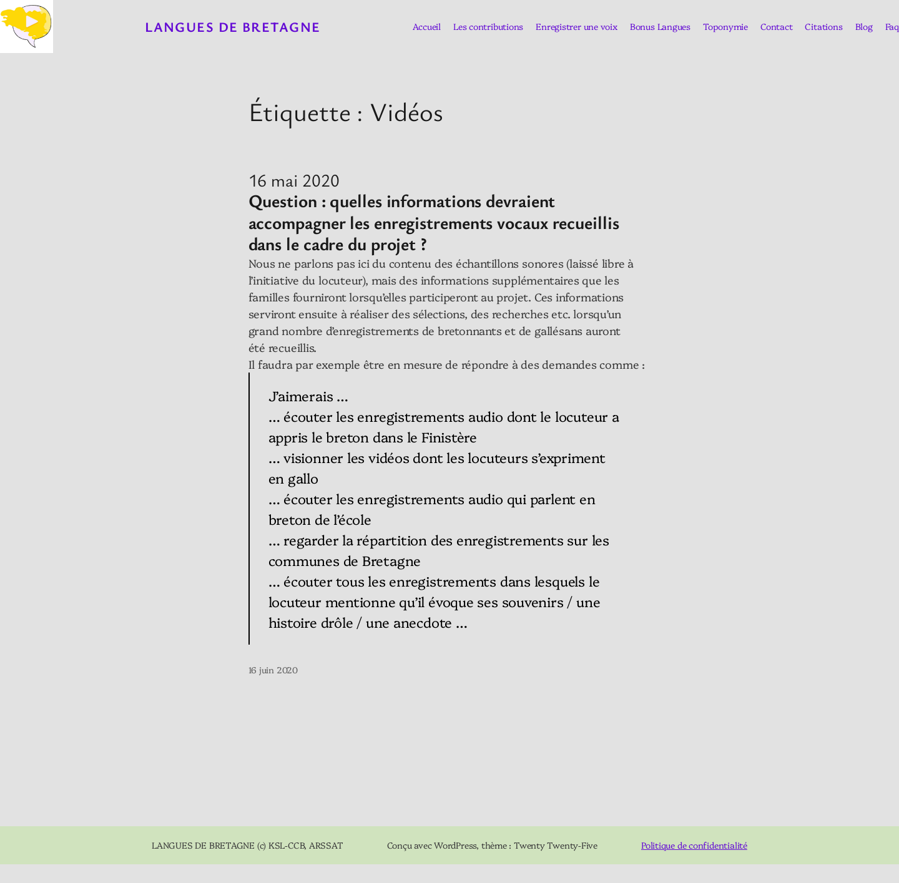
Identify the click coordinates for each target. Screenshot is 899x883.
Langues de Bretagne (232, 26)
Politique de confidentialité (694, 845)
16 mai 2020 (294, 180)
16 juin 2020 (273, 669)
